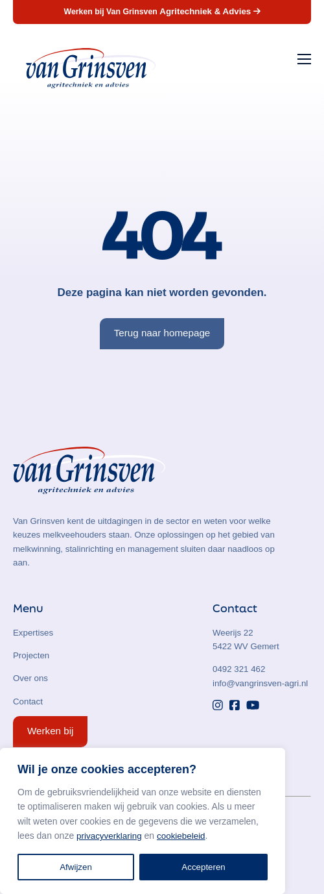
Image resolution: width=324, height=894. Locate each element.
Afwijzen (76, 867)
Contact (28, 701)
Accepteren (203, 867)
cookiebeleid (184, 835)
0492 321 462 (239, 669)
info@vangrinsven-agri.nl (260, 683)
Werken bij (50, 730)
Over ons (30, 678)
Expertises (33, 633)
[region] (142, 821)
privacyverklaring (110, 835)
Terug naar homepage (162, 332)
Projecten (31, 655)
